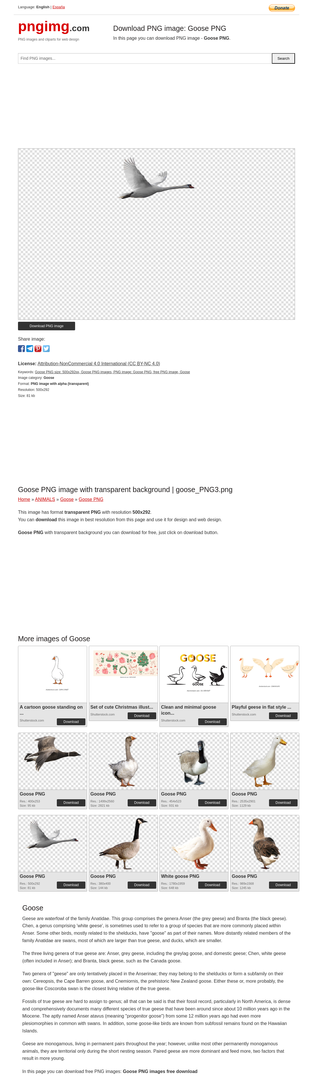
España (59, 7)
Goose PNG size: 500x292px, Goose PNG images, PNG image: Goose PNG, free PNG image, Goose (112, 372)
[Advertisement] (156, 108)
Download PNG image (47, 326)
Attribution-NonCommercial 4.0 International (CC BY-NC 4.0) (98, 363)
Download (71, 722)
